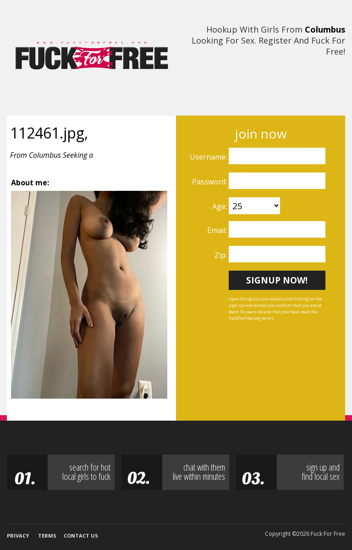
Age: (220, 206)
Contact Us (81, 535)
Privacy (18, 535)
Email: (218, 230)
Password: (210, 182)
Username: (209, 157)
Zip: (221, 255)
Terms (47, 535)
